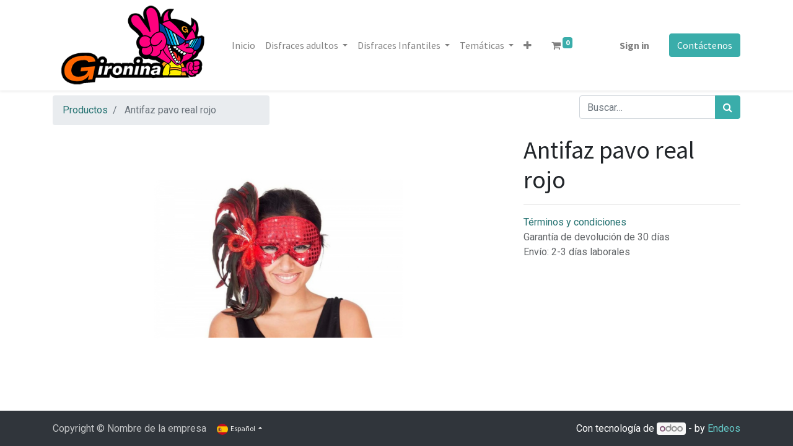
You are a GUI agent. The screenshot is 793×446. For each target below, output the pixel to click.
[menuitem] (243, 45)
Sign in (634, 45)
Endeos (724, 428)
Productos (85, 110)
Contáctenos (704, 45)
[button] (528, 45)
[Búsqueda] (727, 107)
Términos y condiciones (575, 222)
